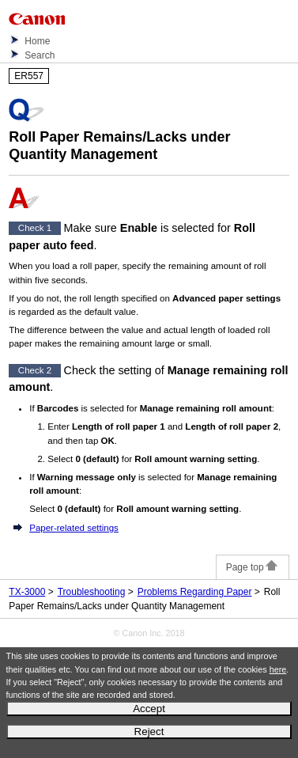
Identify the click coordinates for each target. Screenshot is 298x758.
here (278, 669)
